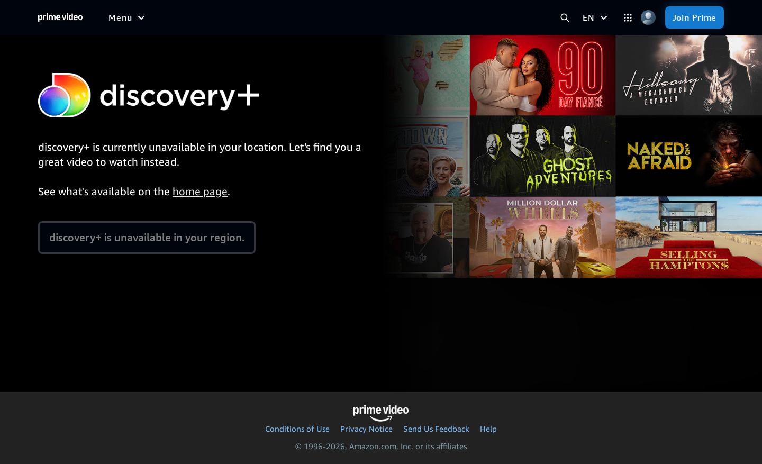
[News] (356, 17)
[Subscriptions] (464, 17)
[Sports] (315, 17)
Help (488, 428)
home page (200, 191)
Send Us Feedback (436, 428)
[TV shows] (266, 17)
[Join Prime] (694, 17)
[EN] (596, 17)
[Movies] (217, 17)
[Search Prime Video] (565, 18)
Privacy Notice (366, 428)
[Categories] (628, 18)
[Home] (60, 17)
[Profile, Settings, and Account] (648, 18)
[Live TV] (397, 17)
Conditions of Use (297, 428)
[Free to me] (164, 17)
